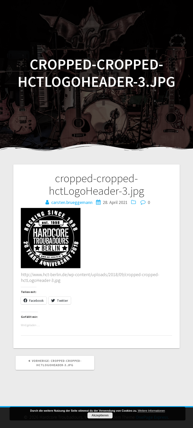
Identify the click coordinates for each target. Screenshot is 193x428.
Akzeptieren (100, 415)
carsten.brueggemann (71, 202)
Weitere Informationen (151, 410)
